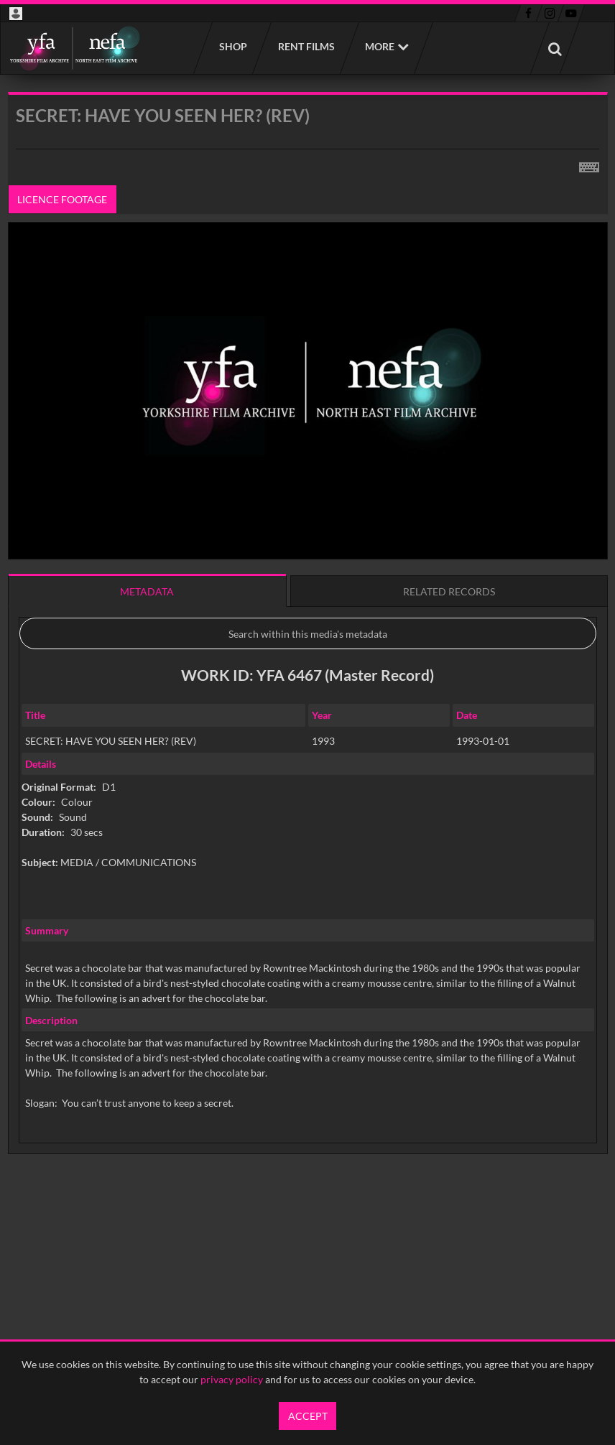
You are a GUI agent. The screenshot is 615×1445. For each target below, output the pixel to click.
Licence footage (62, 199)
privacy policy (231, 1379)
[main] (308, 659)
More (379, 46)
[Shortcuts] (589, 164)
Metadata (147, 591)
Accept (308, 1416)
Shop (232, 46)
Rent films (305, 46)
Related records (449, 591)
